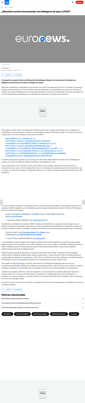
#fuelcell (39, 233)
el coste (21, 262)
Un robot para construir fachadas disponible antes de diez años (21, 301)
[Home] (2, 7)
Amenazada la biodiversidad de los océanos (15, 297)
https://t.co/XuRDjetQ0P (19, 233)
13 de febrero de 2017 (40, 219)
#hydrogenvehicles (29, 231)
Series (11, 7)
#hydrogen (26, 212)
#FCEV (53, 212)
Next (6, 7)
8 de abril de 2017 (39, 237)
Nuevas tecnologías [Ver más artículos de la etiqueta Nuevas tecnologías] (40, 312)
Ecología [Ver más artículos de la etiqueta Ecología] (74, 312)
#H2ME (36, 212)
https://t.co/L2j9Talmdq (13, 215)
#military (43, 231)
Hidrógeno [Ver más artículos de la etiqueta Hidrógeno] (7, 312)
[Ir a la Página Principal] (7, 2)
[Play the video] (42, 39)
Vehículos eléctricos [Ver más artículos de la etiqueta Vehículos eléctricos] (59, 312)
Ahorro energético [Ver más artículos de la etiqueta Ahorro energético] (22, 312)
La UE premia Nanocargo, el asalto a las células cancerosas (20, 306)
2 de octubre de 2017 (44, 154)
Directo (79, 2)
